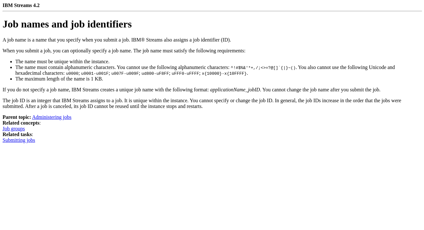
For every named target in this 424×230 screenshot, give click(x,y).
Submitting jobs (19, 140)
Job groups (14, 128)
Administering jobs (51, 117)
